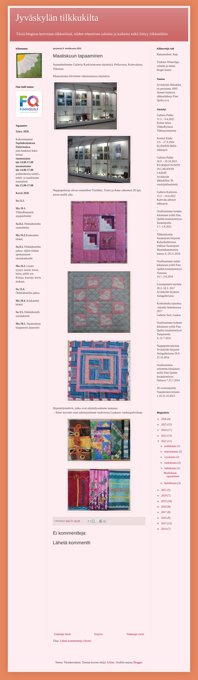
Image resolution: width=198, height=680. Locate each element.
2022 (164, 441)
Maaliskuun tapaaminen (171, 475)
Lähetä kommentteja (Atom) (75, 640)
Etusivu (98, 634)
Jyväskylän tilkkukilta (57, 17)
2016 (164, 517)
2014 (164, 528)
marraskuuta (171, 451)
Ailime (110, 662)
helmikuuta (170, 483)
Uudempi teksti (62, 634)
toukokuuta (170, 462)
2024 (164, 430)
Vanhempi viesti (135, 634)
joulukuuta (170, 446)
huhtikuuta (170, 468)
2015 (164, 523)
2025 (164, 424)
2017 (164, 512)
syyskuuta (170, 457)
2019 (164, 501)
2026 (164, 419)
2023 (164, 435)
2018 (164, 506)
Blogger (138, 662)
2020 (164, 495)
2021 (164, 490)
